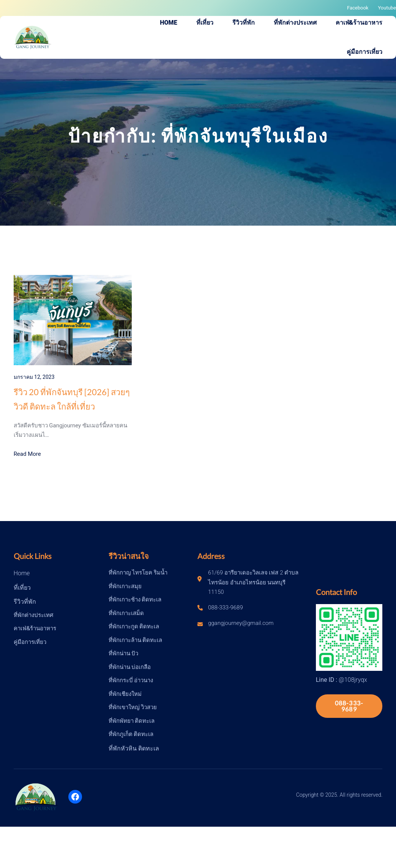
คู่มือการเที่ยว (30, 642)
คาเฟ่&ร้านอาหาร (35, 628)
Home (22, 573)
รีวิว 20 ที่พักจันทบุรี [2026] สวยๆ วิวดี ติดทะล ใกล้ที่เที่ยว (72, 399)
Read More (27, 454)
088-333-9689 (349, 706)
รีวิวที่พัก (25, 601)
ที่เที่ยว (22, 587)
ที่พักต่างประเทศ (34, 615)
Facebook (357, 8)
